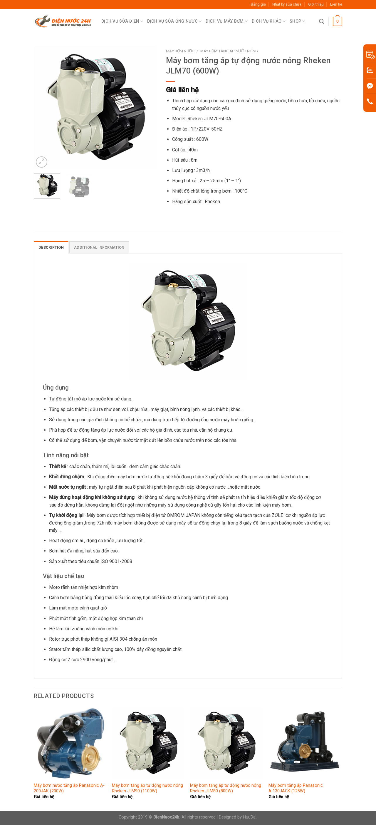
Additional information (99, 247)
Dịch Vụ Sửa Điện (122, 21)
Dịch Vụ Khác (269, 21)
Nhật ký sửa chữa (286, 4)
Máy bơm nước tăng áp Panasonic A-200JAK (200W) (69, 788)
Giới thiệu (316, 4)
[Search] (321, 22)
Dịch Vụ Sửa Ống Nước (174, 21)
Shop (297, 21)
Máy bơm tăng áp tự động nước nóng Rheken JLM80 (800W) (225, 788)
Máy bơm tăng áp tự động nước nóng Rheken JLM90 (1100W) (147, 788)
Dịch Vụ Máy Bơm (227, 21)
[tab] (51, 247)
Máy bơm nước (180, 51)
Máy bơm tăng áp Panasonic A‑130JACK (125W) (295, 788)
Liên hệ (336, 4)
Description (51, 247)
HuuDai (249, 817)
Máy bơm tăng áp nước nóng (229, 51)
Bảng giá (258, 4)
